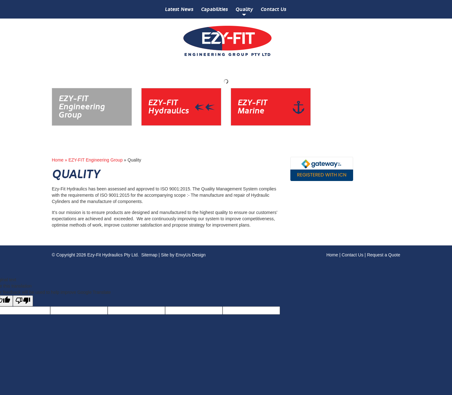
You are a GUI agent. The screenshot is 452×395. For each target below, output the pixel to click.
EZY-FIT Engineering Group (95, 159)
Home (332, 254)
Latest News (179, 9)
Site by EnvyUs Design (183, 254)
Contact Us (273, 9)
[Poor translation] (23, 300)
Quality (244, 9)
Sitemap (149, 254)
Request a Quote (383, 254)
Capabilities (214, 9)
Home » (60, 159)
